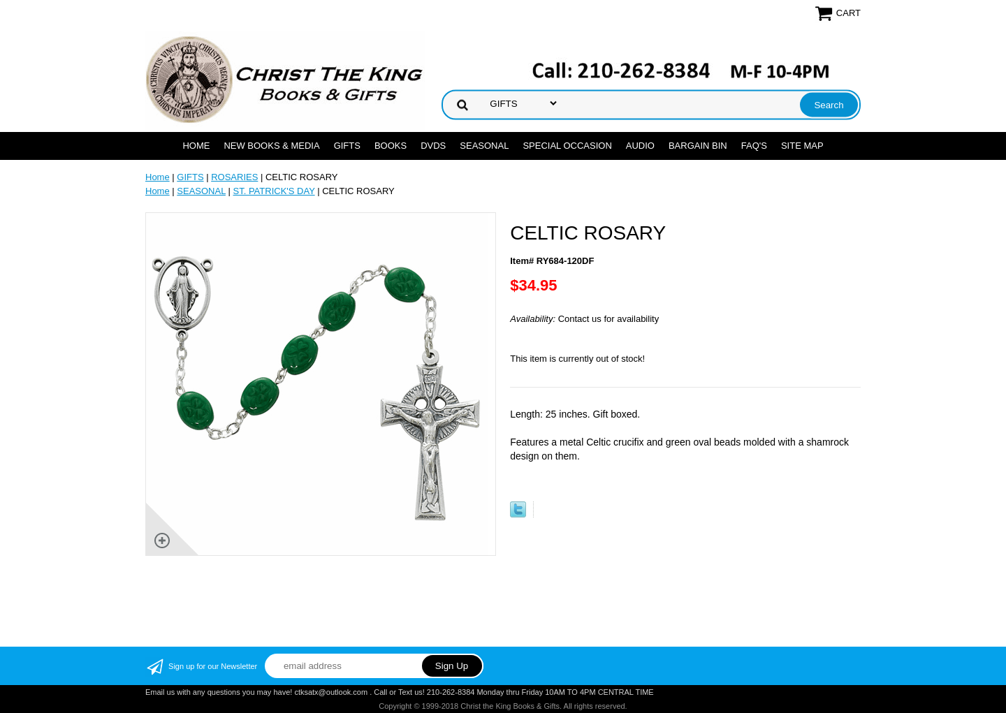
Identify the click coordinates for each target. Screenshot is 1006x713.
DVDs (433, 145)
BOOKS (390, 145)
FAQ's (754, 145)
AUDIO (640, 145)
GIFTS (347, 145)
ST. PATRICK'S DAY (274, 191)
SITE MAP (802, 145)
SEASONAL (484, 145)
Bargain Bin (698, 145)
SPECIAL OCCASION (567, 145)
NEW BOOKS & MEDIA (271, 145)
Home (196, 145)
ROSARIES (234, 177)
